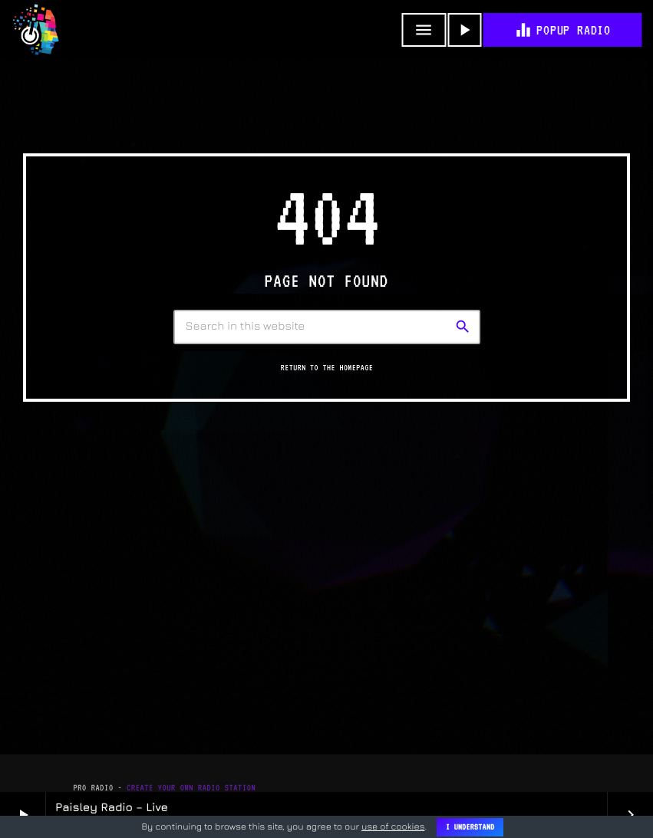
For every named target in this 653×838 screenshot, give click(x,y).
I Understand (470, 827)
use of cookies (392, 826)
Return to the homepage (327, 368)
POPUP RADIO (562, 30)
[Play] (464, 30)
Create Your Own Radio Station (191, 788)
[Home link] (36, 30)
